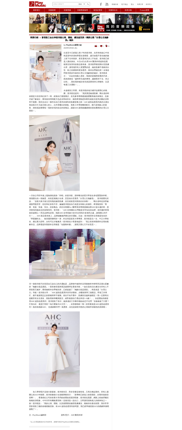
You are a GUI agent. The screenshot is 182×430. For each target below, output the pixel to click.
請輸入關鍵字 (58, 4)
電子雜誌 (124, 4)
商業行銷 (34, 37)
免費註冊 (140, 4)
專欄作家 (115, 4)
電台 (132, 4)
